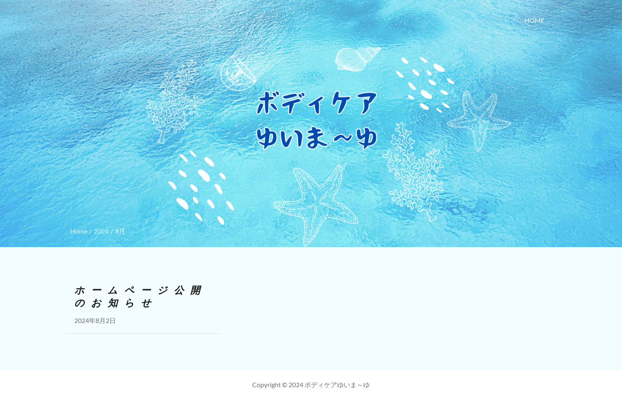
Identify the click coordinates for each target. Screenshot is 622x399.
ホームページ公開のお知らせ (140, 296)
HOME (534, 20)
